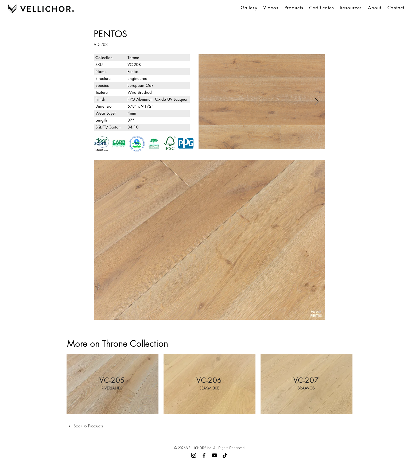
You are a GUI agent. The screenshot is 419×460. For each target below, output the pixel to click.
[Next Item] (316, 102)
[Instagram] (193, 455)
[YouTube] (214, 455)
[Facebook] (204, 455)
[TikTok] (225, 455)
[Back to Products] (87, 426)
